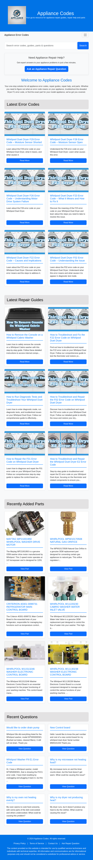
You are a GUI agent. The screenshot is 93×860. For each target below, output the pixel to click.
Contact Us (53, 843)
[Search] (40, 45)
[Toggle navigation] (85, 34)
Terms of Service (37, 843)
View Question (25, 749)
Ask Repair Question (70, 843)
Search (83, 45)
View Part (25, 569)
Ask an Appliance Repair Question (46, 69)
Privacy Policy (20, 843)
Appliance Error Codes (16, 35)
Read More (24, 160)
